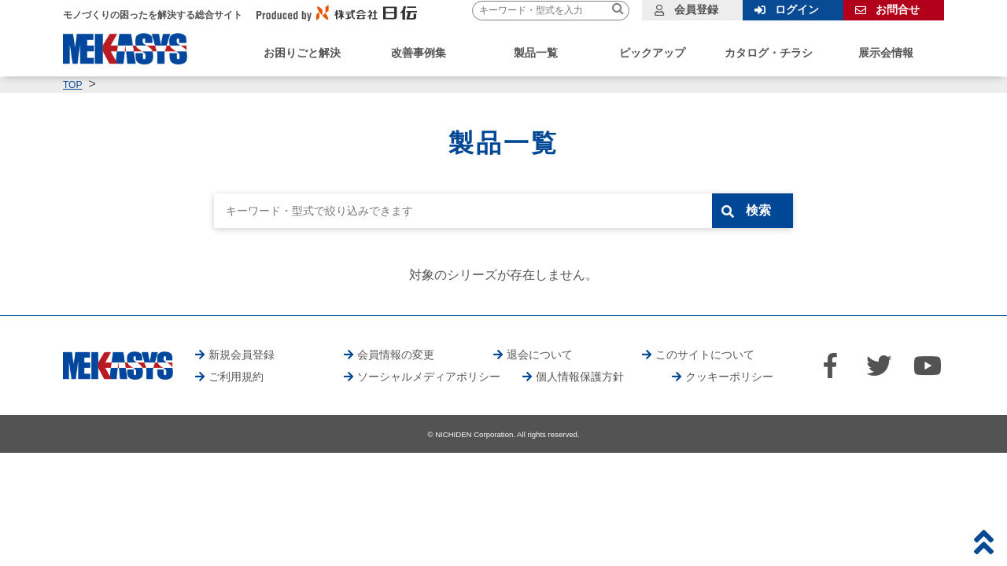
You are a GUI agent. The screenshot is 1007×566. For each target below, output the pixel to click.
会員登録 (696, 9)
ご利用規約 (236, 376)
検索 (760, 210)
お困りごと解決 (302, 52)
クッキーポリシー (729, 376)
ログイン (797, 9)
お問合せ (898, 9)
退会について (540, 354)
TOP (72, 84)
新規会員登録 (241, 354)
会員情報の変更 (395, 354)
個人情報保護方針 (580, 376)
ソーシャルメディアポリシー (428, 376)
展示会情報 (885, 52)
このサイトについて (704, 354)
